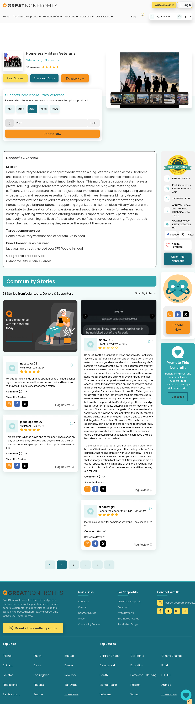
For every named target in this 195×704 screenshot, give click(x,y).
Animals (166, 685)
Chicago (8, 665)
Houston (8, 675)
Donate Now (75, 78)
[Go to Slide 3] (142, 99)
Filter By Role (143, 293)
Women (135, 694)
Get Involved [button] (103, 16)
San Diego (71, 685)
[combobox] (166, 16)
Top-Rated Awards (128, 618)
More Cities (71, 694)
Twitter (187, 234)
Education (136, 665)
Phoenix (39, 685)
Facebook (174, 234)
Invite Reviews (126, 612)
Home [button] (6, 16)
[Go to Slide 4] (156, 99)
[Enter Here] (50, 123)
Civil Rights (137, 656)
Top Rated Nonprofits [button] (25, 16)
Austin (37, 656)
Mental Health (108, 685)
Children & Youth (110, 656)
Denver (69, 665)
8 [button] (97, 565)
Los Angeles (41, 675)
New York (70, 675)
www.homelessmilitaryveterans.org (181, 224)
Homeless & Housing (143, 675)
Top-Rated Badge (128, 624)
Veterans (105, 694)
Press (81, 618)
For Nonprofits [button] (51, 16)
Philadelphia (10, 685)
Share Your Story (44, 78)
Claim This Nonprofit (178, 259)
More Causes (169, 694)
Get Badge (178, 396)
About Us (83, 601)
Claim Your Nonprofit (129, 601)
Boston (69, 656)
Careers (82, 607)
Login (185, 5)
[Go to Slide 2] (129, 99)
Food (164, 665)
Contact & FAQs (87, 612)
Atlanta (7, 656)
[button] (142, 16)
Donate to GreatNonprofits (33, 628)
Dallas (37, 665)
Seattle (38, 694)
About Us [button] (70, 16)
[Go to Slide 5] (169, 99)
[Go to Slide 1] (116, 99)
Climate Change (171, 656)
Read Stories (15, 78)
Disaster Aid (107, 665)
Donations (123, 607)
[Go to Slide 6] (183, 99)
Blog (133, 16)
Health (104, 675)
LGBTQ (166, 675)
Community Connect (90, 624)
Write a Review (164, 5)
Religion (135, 685)
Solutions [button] (85, 16)
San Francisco (11, 694)
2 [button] (73, 565)
